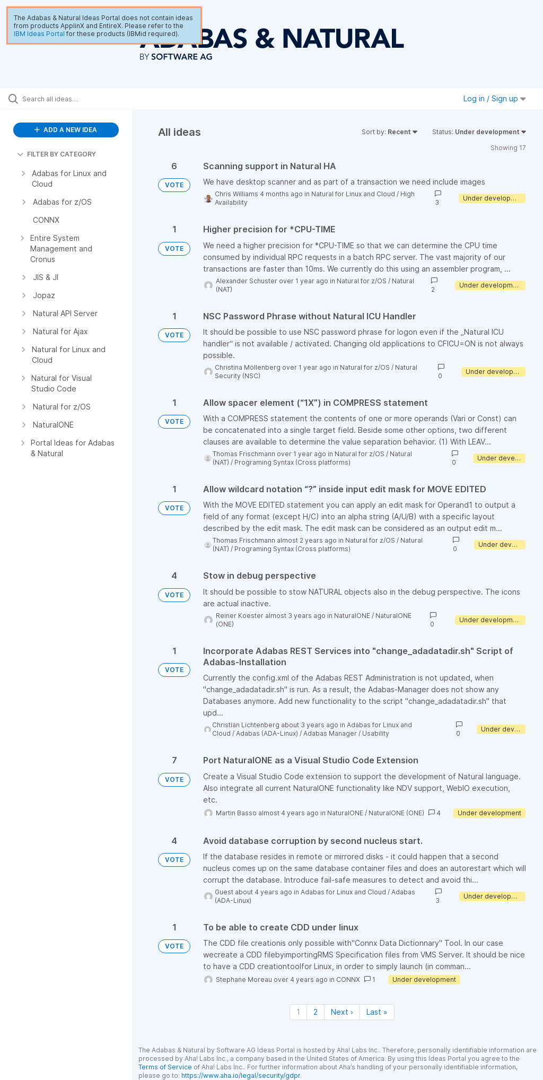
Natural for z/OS (362, 281)
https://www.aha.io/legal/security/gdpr (240, 1075)
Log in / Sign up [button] (494, 98)
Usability (375, 733)
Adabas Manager (330, 733)
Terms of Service (165, 1067)
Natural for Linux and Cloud (353, 194)
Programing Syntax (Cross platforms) (292, 462)
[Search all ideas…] (71, 98)
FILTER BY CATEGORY (56, 154)
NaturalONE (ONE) (396, 813)
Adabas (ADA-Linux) (267, 733)
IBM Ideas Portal (39, 34)
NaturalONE (352, 616)
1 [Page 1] (298, 1011)
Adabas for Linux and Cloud (343, 892)
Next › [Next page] (342, 1011)
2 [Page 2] (315, 1011)
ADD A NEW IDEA (65, 130)
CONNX (348, 979)
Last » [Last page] (377, 1011)
